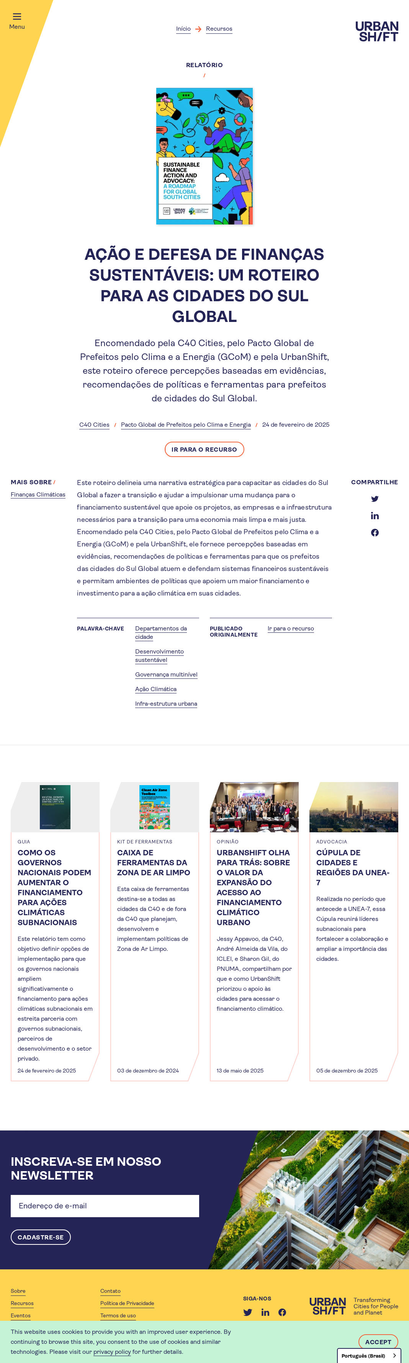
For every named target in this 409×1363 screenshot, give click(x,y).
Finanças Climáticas (38, 494)
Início (183, 28)
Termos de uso (118, 1315)
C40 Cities (94, 424)
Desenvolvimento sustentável (159, 655)
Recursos (219, 28)
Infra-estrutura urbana (166, 703)
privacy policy (112, 1351)
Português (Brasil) (363, 1356)
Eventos (21, 1315)
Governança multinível (166, 674)
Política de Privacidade (127, 1303)
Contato (110, 1291)
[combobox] (369, 1355)
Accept (378, 1342)
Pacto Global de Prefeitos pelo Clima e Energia (186, 424)
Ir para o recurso (204, 449)
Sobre (18, 1291)
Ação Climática (156, 689)
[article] (55, 931)
